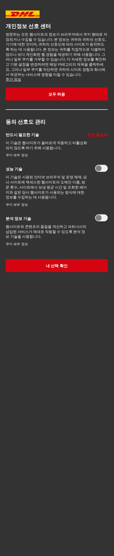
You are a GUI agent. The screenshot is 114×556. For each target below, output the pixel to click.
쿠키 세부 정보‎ (17, 155)
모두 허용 (56, 94)
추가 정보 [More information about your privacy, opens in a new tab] (13, 79)
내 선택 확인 (57, 265)
